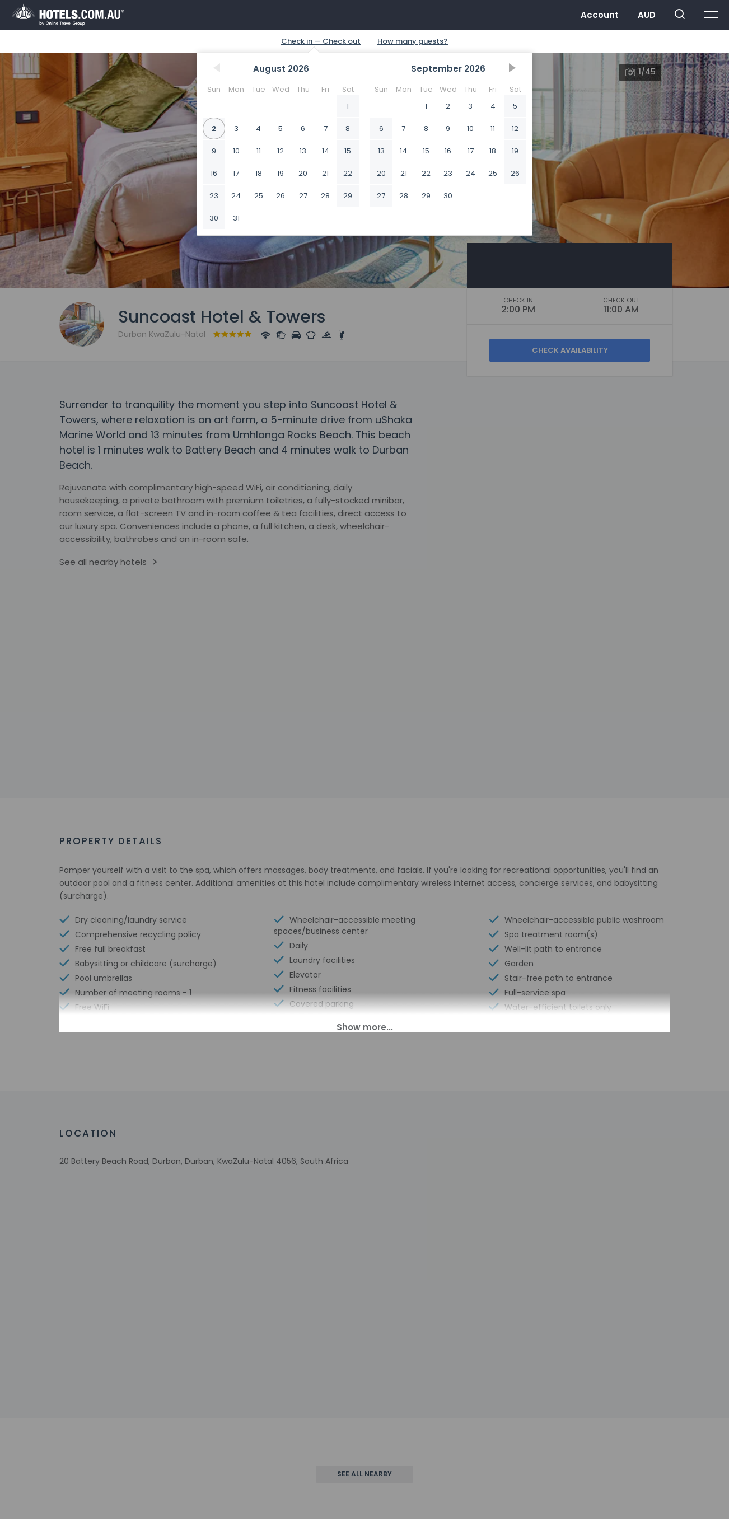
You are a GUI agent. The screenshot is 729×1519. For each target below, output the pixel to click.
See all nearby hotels (103, 562)
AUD (647, 15)
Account (600, 15)
